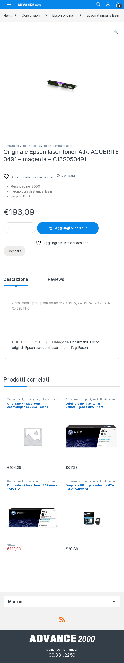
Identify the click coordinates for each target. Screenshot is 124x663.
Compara (68, 175)
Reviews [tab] (56, 279)
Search (98, 4)
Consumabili (31, 15)
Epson (83, 348)
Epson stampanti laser (103, 15)
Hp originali (32, 399)
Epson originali (63, 15)
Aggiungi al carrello (71, 228)
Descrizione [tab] (16, 279)
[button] (116, 32)
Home (8, 15)
